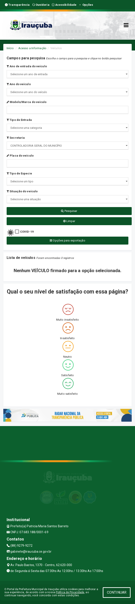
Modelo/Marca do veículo (27, 102)
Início (10, 48)
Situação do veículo (22, 191)
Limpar (69, 221)
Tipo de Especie (19, 173)
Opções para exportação (67, 240)
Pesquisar (69, 211)
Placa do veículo (20, 155)
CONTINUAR (116, 592)
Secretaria (16, 137)
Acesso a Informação (32, 48)
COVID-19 (27, 231)
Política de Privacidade (70, 592)
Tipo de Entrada (19, 120)
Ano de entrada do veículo (27, 66)
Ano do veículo (19, 84)
